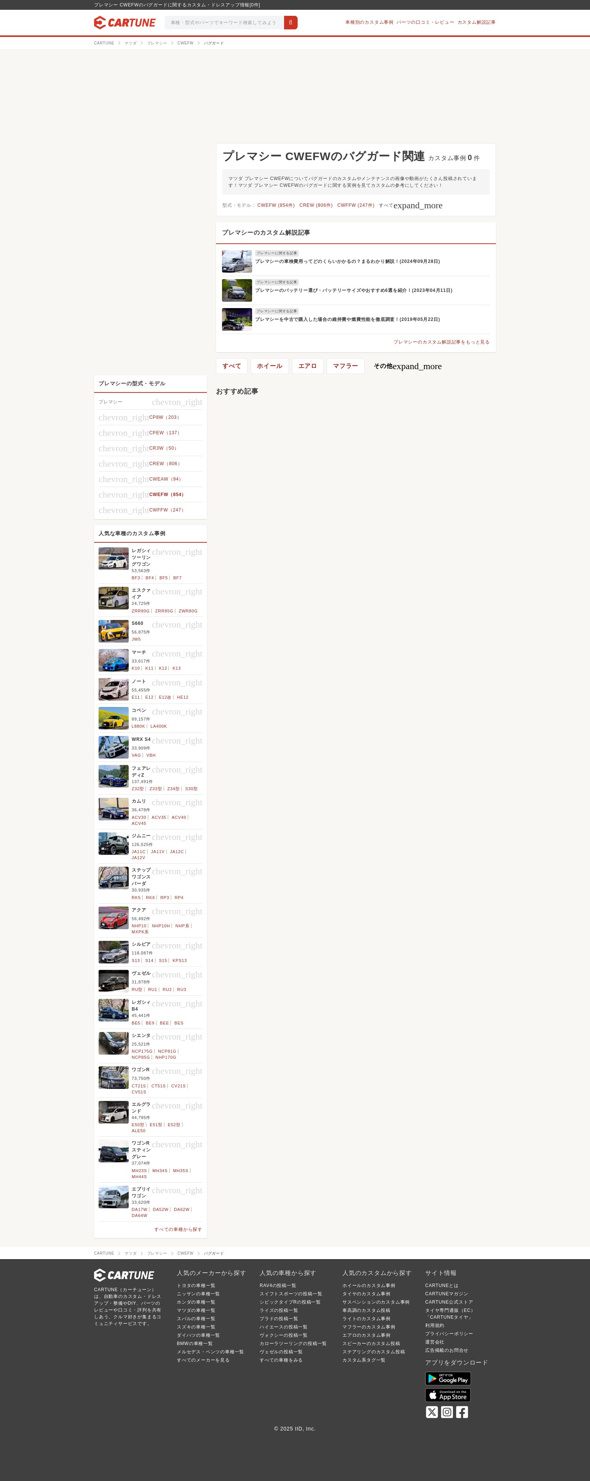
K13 (177, 668)
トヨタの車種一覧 (196, 1285)
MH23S (139, 1170)
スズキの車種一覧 (196, 1327)
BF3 (136, 578)
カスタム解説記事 (477, 22)
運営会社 (434, 1342)
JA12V (138, 857)
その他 (408, 366)
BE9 (150, 1023)
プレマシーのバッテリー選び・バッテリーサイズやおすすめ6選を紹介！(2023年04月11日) (354, 290)
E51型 (156, 1124)
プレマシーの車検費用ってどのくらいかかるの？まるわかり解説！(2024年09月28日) (347, 261)
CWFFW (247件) (356, 205)
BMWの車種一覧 (195, 1343)
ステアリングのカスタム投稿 (373, 1351)
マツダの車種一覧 (196, 1310)
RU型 (137, 989)
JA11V (157, 851)
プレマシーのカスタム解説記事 (266, 232)
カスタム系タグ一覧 (364, 1360)
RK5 (136, 897)
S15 (163, 960)
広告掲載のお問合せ (446, 1350)
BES (179, 1023)
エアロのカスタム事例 (366, 1335)
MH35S (181, 1170)
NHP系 (182, 926)
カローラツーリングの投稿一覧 (293, 1343)
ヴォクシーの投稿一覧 (284, 1335)
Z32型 (138, 788)
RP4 (179, 897)
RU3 (181, 989)
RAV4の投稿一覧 (278, 1285)
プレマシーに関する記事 (277, 253)
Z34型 (173, 788)
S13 (136, 960)
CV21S (178, 1086)
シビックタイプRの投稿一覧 (290, 1302)
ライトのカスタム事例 (366, 1318)
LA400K (159, 726)
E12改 (165, 697)
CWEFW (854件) (276, 205)
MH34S (160, 1170)
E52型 (174, 1124)
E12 (149, 697)
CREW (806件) (316, 205)
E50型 (138, 1124)
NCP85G (141, 1057)
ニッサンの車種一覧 (198, 1293)
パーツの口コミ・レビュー (426, 22)
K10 (136, 668)
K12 (163, 668)
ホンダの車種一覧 (196, 1302)
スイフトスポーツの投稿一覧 (291, 1293)
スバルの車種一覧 (196, 1318)
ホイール (269, 366)
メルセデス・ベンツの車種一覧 (210, 1351)
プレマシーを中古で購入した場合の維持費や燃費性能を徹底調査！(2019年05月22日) (347, 319)
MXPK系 (140, 932)
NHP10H (161, 926)
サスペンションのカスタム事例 (376, 1302)
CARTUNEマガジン (446, 1293)
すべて (410, 205)
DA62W (182, 1209)
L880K (138, 726)
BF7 (177, 578)
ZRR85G (164, 611)
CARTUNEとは (442, 1285)
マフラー (345, 366)
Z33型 (155, 788)
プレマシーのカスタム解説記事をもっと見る (442, 342)
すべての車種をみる (281, 1360)
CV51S (139, 1092)
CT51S (159, 1086)
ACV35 (159, 817)
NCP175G (142, 1051)
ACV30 (139, 817)
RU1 (152, 989)
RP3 (164, 897)
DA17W (140, 1209)
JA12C (177, 851)
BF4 (150, 578)
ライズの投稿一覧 (279, 1310)
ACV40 (179, 817)
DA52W (161, 1209)
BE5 (136, 1023)
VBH (151, 755)
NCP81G (167, 1051)
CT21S (139, 1086)
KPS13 (180, 960)
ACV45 (139, 823)
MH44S (139, 1176)
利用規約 (434, 1325)
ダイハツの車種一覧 (198, 1335)
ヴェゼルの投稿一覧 (281, 1351)
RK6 (150, 897)
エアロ (307, 366)
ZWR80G (188, 611)
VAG (136, 755)
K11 (149, 668)
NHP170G (165, 1057)
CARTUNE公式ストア (449, 1302)
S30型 (191, 788)
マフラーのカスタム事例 (368, 1327)
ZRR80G (141, 611)
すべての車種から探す (178, 1229)
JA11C (139, 851)
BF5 (164, 578)
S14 (149, 960)
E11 (136, 697)
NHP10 (139, 926)
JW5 (136, 639)
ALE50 (139, 1130)
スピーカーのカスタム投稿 (371, 1343)
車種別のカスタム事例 (369, 22)
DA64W (140, 1215)
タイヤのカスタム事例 (366, 1293)
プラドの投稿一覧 (279, 1318)
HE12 (183, 697)
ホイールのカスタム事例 (368, 1285)
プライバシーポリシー (449, 1333)
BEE (164, 1023)
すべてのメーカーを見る (203, 1360)
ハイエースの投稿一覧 (284, 1327)
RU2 (167, 989)
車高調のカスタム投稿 (366, 1310)
